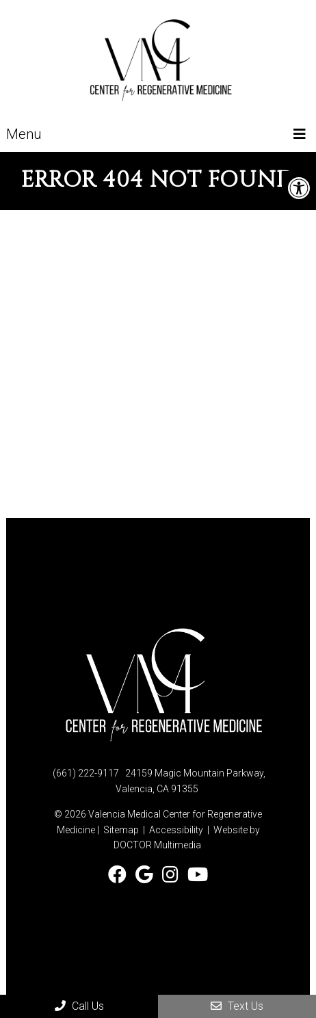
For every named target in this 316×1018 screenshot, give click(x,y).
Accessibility (176, 829)
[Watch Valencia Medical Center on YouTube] (197, 875)
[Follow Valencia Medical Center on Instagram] (172, 875)
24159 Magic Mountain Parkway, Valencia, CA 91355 (190, 781)
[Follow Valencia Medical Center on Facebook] (119, 875)
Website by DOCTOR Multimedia (187, 837)
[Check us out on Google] (146, 875)
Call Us (79, 1006)
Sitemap (121, 829)
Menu (24, 134)
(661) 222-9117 (86, 773)
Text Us (237, 1006)
